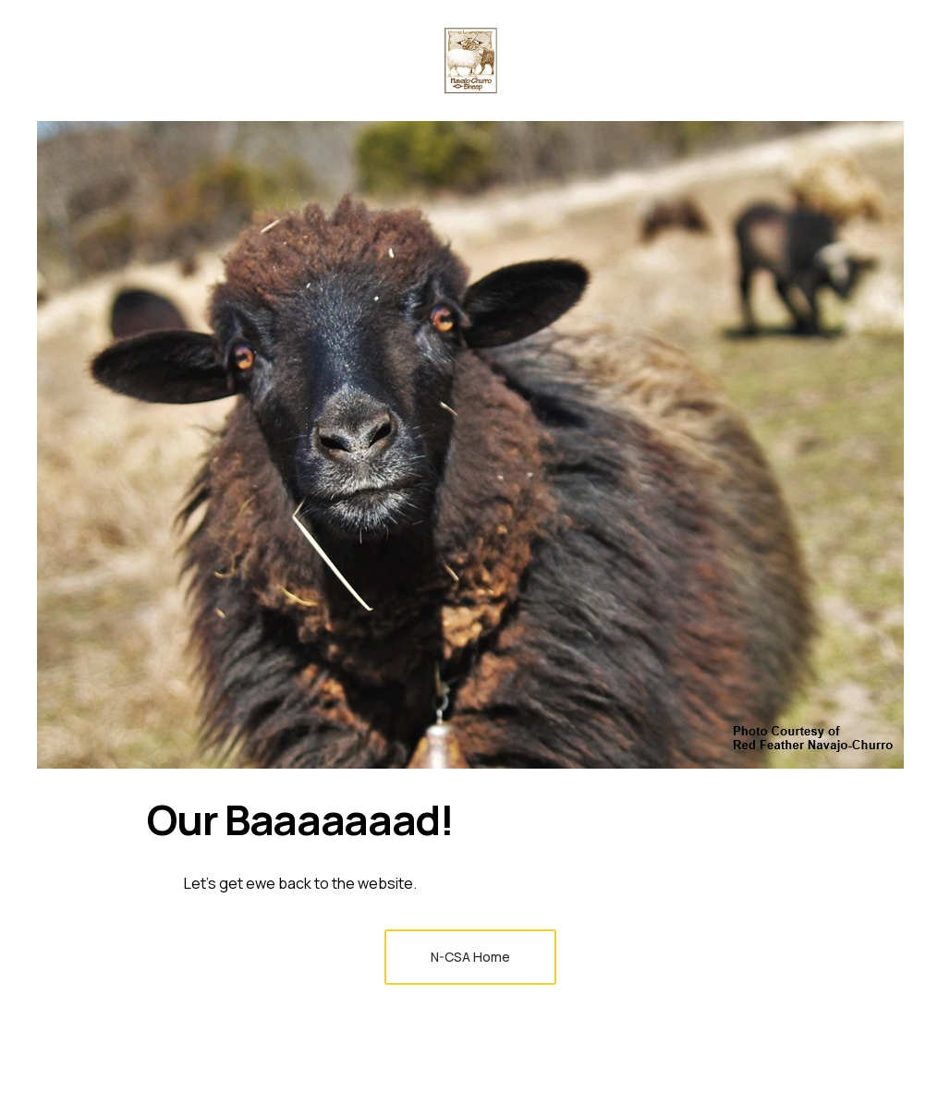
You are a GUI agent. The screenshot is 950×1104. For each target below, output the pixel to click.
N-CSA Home (470, 956)
